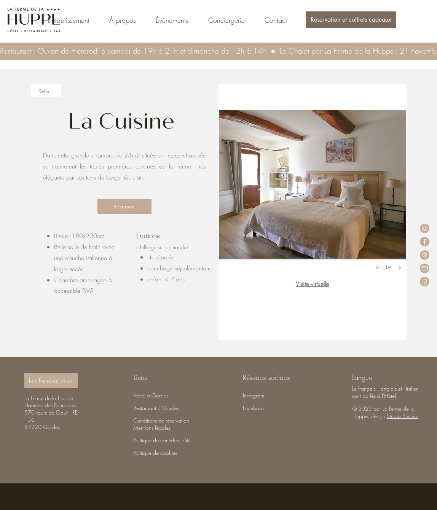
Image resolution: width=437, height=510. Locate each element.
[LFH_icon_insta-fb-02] (424, 228)
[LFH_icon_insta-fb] (424, 281)
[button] (351, 19)
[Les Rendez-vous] (51, 380)
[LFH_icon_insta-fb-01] (424, 241)
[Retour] (46, 90)
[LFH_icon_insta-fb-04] (424, 255)
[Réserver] (124, 206)
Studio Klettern (402, 415)
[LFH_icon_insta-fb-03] (424, 268)
